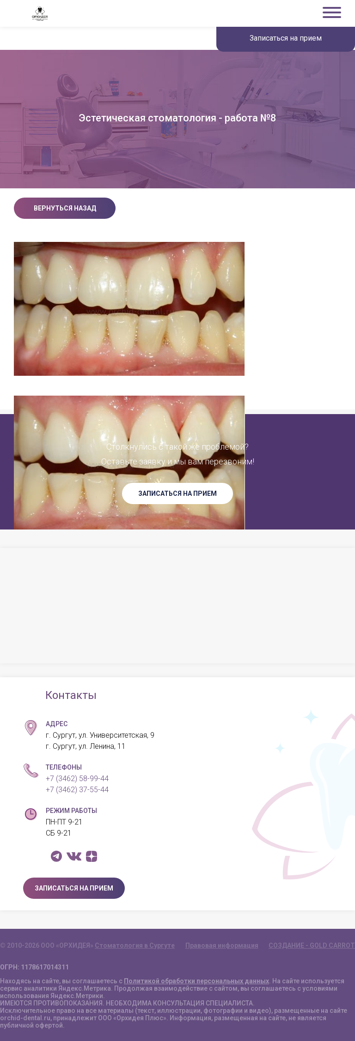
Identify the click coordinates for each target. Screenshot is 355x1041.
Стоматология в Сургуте (135, 945)
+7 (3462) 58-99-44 (77, 778)
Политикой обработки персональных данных (196, 981)
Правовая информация (221, 945)
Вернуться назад (65, 208)
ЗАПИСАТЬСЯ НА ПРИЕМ (177, 493)
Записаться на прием (286, 38)
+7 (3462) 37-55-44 (77, 789)
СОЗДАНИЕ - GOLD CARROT (312, 945)
